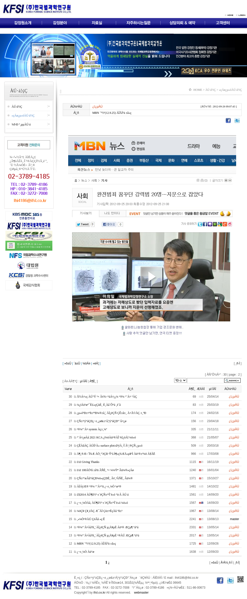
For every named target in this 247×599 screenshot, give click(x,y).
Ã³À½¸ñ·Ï (226, 562)
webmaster (141, 592)
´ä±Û (77, 363)
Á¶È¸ (92, 381)
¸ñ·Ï (237, 363)
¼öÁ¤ (86, 363)
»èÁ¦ (96, 363)
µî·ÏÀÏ (83, 381)
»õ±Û (67, 363)
